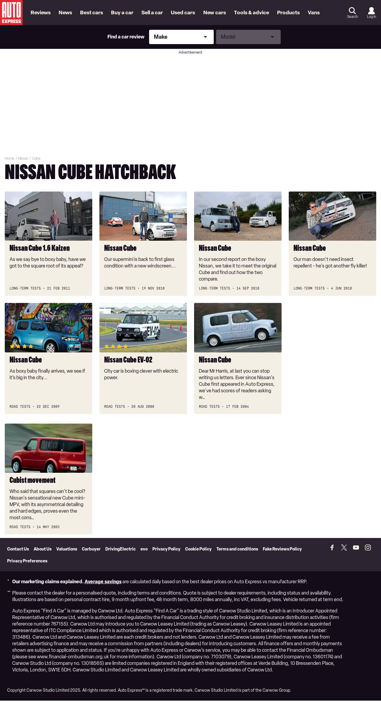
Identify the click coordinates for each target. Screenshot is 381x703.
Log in (371, 17)
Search (352, 17)
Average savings (103, 584)
